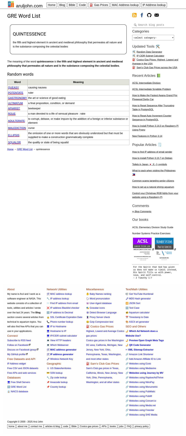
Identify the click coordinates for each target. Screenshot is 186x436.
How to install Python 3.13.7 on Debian (152, 159)
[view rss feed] (134, 15)
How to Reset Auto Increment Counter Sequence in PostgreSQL (151, 119)
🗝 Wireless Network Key (60, 360)
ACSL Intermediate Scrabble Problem (151, 90)
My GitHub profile (16, 355)
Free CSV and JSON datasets (22, 369)
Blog (62, 5)
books (113, 427)
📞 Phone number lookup (60, 323)
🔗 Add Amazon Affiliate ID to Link (143, 360)
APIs (104, 427)
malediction (17, 128)
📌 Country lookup (56, 388)
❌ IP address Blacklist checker (63, 309)
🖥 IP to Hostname (56, 327)
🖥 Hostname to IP (56, 332)
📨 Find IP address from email (62, 304)
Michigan (112, 346)
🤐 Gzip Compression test (99, 323)
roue (12, 113)
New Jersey (111, 374)
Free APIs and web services (21, 374)
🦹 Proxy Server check (98, 318)
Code (82, 5)
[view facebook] (142, 15)
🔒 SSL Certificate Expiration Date (64, 318)
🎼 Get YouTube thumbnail (139, 295)
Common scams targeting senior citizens (153, 182)
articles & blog (52, 427)
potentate (15, 92)
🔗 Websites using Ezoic (138, 365)
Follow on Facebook (17, 346)
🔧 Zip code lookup (57, 379)
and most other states (97, 360)
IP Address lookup (154, 5)
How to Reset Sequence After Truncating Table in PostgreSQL (153, 109)
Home (52, 5)
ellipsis (13, 135)
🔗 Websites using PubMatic (140, 392)
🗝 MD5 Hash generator (138, 300)
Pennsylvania (93, 355)
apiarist (14, 108)
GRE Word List (25, 149)
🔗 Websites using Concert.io (141, 402)
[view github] (149, 15)
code (65, 427)
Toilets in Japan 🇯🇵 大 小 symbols (149, 165)
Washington (115, 355)
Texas (104, 355)
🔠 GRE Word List (16, 388)
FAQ (129, 427)
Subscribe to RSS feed (19, 341)
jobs (121, 427)
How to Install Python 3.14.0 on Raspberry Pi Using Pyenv (155, 129)
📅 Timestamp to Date (137, 318)
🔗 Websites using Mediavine (141, 369)
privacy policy (142, 427)
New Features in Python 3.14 (147, 137)
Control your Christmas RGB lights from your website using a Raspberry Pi (155, 196)
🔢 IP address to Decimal (60, 313)
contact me (36, 427)
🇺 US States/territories (59, 369)
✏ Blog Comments (141, 212)
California (101, 346)
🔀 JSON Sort (133, 304)
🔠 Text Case (132, 309)
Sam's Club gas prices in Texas (102, 369)
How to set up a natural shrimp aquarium (153, 188)
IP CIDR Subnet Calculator (150, 57)
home (11, 427)
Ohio (107, 351)
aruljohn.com (29, 5)
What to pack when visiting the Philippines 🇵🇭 (154, 174)
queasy (13, 87)
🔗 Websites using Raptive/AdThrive (144, 379)
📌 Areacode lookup (57, 383)
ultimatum (15, 103)
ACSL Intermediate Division (146, 84)
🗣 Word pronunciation (98, 300)
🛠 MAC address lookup (59, 295)
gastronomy (17, 98)
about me (22, 427)
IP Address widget (16, 365)
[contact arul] (156, 15)
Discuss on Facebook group (21, 351)
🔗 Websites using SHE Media (141, 416)
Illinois (100, 374)
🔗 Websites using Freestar (140, 411)
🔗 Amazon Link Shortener (139, 355)
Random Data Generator (149, 53)
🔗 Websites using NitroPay (140, 383)
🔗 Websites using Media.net (141, 406)
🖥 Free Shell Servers (18, 383)
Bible (72, 5)
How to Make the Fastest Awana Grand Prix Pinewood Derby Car (154, 98)
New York (99, 351)
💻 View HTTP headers (59, 341)
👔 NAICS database (17, 392)
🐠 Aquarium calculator (138, 313)
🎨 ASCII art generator (137, 323)
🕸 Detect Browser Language (101, 313)
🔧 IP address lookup (58, 300)
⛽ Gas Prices (99, 5)
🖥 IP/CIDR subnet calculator (62, 337)
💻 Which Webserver (57, 346)
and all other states (109, 383)
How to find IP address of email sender (152, 153)
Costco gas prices (89, 427)
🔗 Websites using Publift (139, 397)
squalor (14, 142)
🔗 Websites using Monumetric (142, 388)
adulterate (16, 120)
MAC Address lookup (125, 5)
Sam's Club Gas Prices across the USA (157, 68)
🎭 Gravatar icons (95, 309)
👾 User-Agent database (99, 304)
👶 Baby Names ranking (98, 295)
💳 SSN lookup (54, 374)
